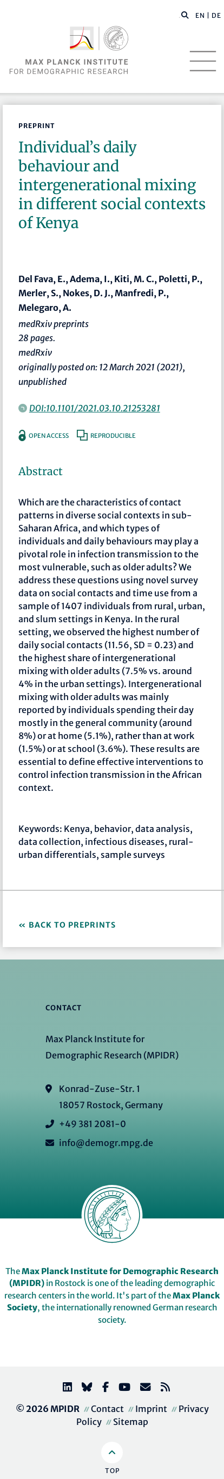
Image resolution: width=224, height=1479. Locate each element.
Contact (107, 1408)
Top (112, 1471)
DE (216, 15)
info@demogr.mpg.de (106, 1142)
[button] (185, 14)
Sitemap (130, 1421)
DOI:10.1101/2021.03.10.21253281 (94, 408)
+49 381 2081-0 (92, 1123)
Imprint (151, 1408)
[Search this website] (179, 15)
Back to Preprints (72, 925)
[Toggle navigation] (203, 61)
